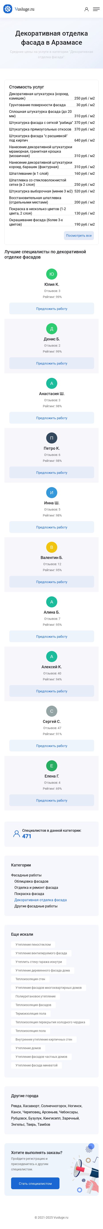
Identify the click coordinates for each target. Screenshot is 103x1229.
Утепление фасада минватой (36, 1065)
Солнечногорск (53, 1106)
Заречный (70, 1118)
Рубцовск (19, 1118)
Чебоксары (68, 1112)
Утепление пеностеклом (33, 944)
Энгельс (18, 1124)
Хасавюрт (31, 1106)
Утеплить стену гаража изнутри (39, 962)
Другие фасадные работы (35, 906)
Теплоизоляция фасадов (33, 1005)
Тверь (31, 1124)
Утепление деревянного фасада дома (43, 970)
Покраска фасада (29, 894)
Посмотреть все (79, 236)
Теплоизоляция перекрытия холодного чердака (50, 1022)
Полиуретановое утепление (35, 996)
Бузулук (35, 1118)
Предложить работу (51, 309)
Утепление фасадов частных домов (41, 1056)
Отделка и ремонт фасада (36, 887)
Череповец (31, 1112)
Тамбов (44, 1124)
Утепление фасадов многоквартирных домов (49, 987)
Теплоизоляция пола (31, 1031)
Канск (16, 1112)
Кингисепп (52, 1118)
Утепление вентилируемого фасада (41, 953)
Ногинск (75, 1106)
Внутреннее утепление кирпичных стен (44, 1039)
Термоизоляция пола (31, 1013)
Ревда (16, 1106)
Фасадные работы (26, 875)
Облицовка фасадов (31, 881)
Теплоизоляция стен (30, 979)
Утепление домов (28, 1048)
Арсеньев (49, 1112)
